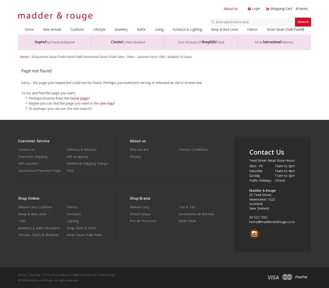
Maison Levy (139, 207)
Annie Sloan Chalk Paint (84, 234)
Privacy (135, 156)
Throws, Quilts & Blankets (38, 234)
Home (29, 29)
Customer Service (34, 140)
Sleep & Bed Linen (224, 29)
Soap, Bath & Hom (81, 228)
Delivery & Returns (82, 149)
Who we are (139, 149)
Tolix (22, 220)
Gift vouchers (28, 163)
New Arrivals (52, 29)
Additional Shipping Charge (87, 163)
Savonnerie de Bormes (197, 214)
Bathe (141, 29)
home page (79, 98)
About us (231, 8)
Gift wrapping (77, 156)
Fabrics (252, 29)
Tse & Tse (187, 207)
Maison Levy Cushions (35, 207)
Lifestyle (99, 29)
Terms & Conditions (57, 275)
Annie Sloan (187, 220)
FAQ (70, 170)
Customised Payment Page (39, 170)
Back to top (107, 275)
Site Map (34, 275)
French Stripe (140, 214)
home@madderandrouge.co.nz (272, 222)
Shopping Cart (281, 8)
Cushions (77, 29)
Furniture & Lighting (187, 29)
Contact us (26, 149)
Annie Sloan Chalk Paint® (285, 29)
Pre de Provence (143, 220)
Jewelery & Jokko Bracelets (39, 228)
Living (159, 29)
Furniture (74, 214)
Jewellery (121, 29)
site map (107, 103)
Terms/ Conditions (193, 149)
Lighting (73, 220)
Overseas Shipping (33, 156)
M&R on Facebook (85, 275)
